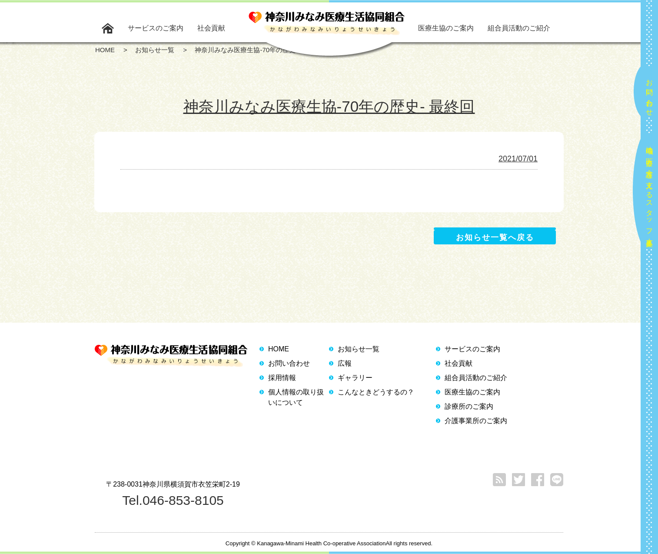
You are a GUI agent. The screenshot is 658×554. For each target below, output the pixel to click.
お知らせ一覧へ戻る (495, 237)
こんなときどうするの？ (376, 392)
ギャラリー (355, 377)
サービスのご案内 (155, 28)
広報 (345, 363)
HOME (278, 349)
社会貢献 (211, 28)
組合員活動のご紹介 (519, 28)
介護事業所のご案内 (476, 420)
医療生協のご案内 (446, 28)
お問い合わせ (649, 93)
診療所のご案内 (469, 406)
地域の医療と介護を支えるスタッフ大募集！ (649, 193)
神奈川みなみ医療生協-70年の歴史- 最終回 (329, 106)
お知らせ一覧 (358, 349)
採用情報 (282, 377)
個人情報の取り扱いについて (296, 397)
